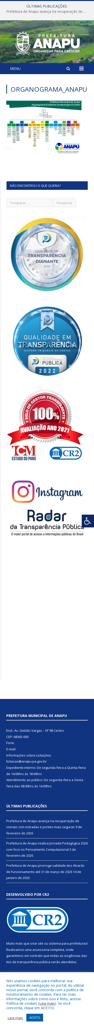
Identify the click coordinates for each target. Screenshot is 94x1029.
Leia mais (47, 1003)
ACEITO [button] (34, 1017)
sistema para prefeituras (68, 943)
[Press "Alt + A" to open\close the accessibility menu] (88, 521)
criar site (36, 943)
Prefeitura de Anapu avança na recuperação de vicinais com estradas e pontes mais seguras (48, 11)
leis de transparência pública (28, 962)
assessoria (40, 949)
